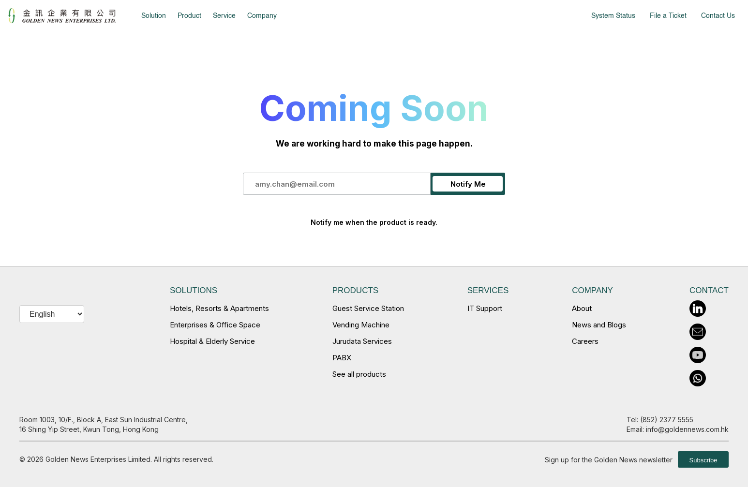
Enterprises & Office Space (215, 324)
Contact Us (718, 16)
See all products (359, 374)
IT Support (484, 308)
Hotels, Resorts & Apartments (219, 308)
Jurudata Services (362, 341)
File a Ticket (668, 16)
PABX (341, 357)
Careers (585, 341)
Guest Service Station (368, 308)
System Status (613, 16)
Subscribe (703, 460)
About (582, 308)
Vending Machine (360, 324)
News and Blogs (599, 324)
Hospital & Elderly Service (212, 341)
